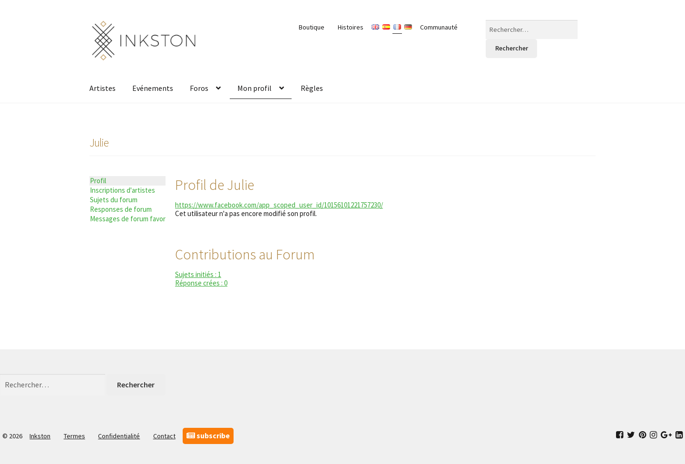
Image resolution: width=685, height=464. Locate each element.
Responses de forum (121, 209)
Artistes (102, 88)
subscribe (208, 435)
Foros (199, 88)
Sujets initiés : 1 (198, 274)
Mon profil (254, 88)
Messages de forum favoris (128, 218)
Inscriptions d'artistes (122, 190)
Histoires (350, 27)
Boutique (311, 27)
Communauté (439, 27)
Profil (98, 180)
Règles (312, 88)
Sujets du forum (113, 199)
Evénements (152, 88)
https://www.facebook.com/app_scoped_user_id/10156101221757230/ (279, 204)
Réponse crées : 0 (201, 282)
